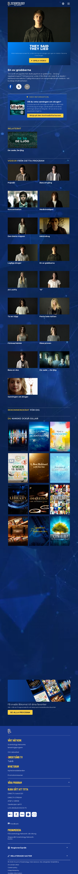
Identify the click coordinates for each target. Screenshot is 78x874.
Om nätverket (13, 750)
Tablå (10, 759)
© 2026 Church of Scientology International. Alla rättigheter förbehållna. (33, 860)
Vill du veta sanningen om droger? (44, 102)
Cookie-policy (12, 865)
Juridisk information (15, 871)
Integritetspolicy (13, 868)
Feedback (14, 822)
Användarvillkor (13, 862)
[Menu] (68, 3)
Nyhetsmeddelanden (16, 768)
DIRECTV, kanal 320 (15, 791)
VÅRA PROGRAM (15, 780)
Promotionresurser (15, 773)
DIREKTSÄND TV (15, 755)
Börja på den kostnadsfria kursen (45, 115)
